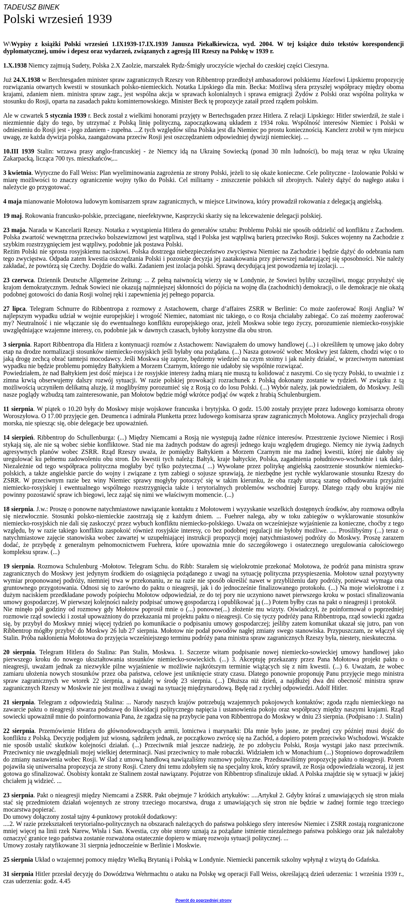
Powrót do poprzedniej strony (203, 900)
